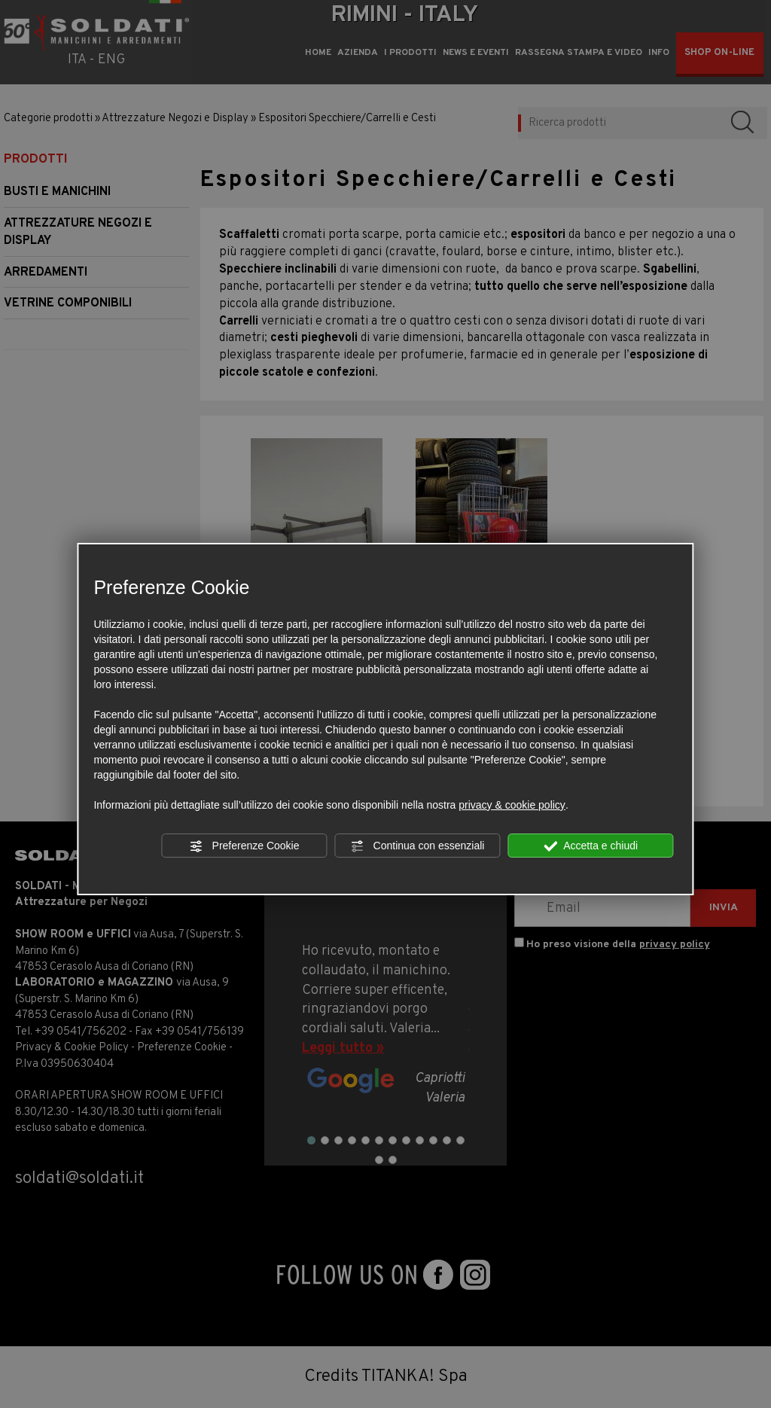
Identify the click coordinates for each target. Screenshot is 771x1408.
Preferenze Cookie (245, 846)
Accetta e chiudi (591, 846)
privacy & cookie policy (512, 805)
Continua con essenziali (418, 846)
